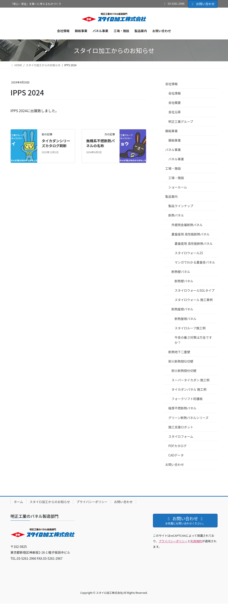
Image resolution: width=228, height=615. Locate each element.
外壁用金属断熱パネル (187, 225)
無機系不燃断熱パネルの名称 (100, 143)
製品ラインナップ (180, 206)
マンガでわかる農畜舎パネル (195, 262)
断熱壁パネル (180, 271)
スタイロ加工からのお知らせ (50, 501)
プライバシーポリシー (92, 501)
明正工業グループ (180, 121)
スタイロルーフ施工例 (190, 328)
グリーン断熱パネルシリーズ (188, 417)
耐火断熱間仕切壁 (180, 361)
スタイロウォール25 (189, 253)
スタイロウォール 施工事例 (194, 299)
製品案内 (171, 196)
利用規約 (196, 541)
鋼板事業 (171, 131)
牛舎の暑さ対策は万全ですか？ (193, 340)
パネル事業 (173, 149)
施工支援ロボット (180, 427)
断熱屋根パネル (182, 309)
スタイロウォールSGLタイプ (195, 290)
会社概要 (174, 102)
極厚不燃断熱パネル (182, 408)
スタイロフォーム (180, 436)
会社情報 (171, 84)
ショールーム (177, 187)
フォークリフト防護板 (187, 398)
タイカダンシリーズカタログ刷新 (56, 143)
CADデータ (176, 455)
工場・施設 (173, 168)
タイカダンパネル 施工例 (188, 389)
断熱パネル (176, 215)
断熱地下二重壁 (179, 352)
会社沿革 (174, 112)
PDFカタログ (177, 446)
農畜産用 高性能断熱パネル (190, 234)
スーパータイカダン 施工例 (190, 380)
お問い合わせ (203, 4)
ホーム (18, 501)
